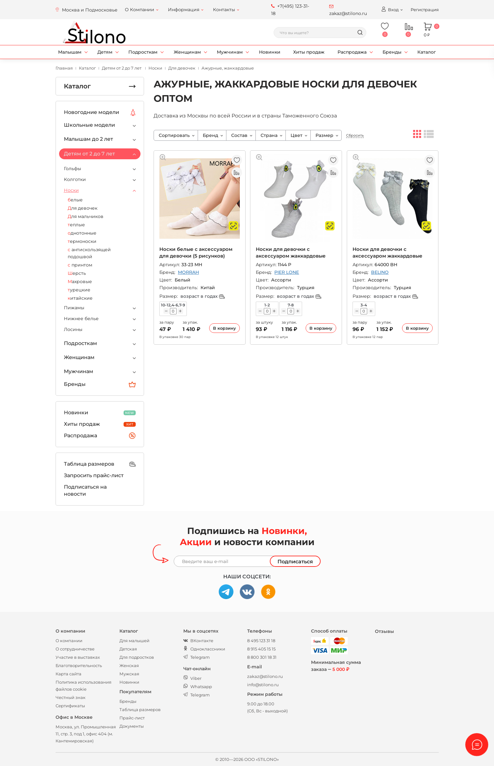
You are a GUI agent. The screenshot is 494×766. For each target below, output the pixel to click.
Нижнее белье (81, 318)
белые (75, 200)
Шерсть (77, 273)
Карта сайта (68, 673)
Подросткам (142, 52)
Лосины (73, 329)
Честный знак (71, 697)
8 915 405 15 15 (261, 648)
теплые (76, 225)
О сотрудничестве (75, 648)
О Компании (139, 9)
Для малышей (134, 640)
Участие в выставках (78, 657)
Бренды (392, 52)
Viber (192, 678)
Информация (183, 9)
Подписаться (295, 562)
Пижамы (74, 308)
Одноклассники (204, 648)
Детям (104, 52)
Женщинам (187, 52)
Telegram (196, 657)
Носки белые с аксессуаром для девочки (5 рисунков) (195, 252)
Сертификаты (70, 705)
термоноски (82, 241)
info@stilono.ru (263, 684)
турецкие (79, 290)
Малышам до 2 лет (88, 139)
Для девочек (82, 208)
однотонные (82, 233)
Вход (390, 9)
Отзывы (384, 631)
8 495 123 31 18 (261, 640)
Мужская (129, 673)
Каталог (426, 52)
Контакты (224, 9)
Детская (128, 648)
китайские (80, 298)
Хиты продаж (308, 52)
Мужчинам (230, 52)
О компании (69, 640)
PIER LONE (286, 272)
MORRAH (188, 272)
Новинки (269, 52)
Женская (129, 665)
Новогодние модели (100, 112)
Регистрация (425, 9)
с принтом (80, 265)
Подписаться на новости (85, 490)
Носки (71, 190)
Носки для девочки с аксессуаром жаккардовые (291, 252)
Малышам (69, 52)
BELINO (380, 272)
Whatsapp (197, 686)
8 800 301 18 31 (262, 657)
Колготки (75, 179)
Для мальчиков (85, 216)
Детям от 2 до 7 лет (89, 154)
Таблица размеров (100, 464)
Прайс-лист (132, 717)
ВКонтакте (198, 640)
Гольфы (72, 168)
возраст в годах (202, 296)
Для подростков (136, 657)
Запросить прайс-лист (94, 475)
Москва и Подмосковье (90, 10)
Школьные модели (89, 125)
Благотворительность (79, 665)
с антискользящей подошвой (89, 253)
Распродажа (352, 52)
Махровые (80, 281)
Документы (131, 726)
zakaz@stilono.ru (265, 676)
